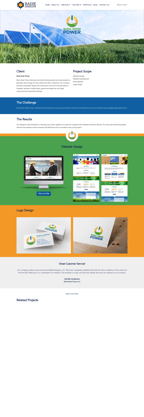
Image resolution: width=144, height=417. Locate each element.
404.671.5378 (122, 5)
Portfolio (87, 5)
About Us (55, 5)
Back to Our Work (72, 294)
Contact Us (104, 5)
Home (47, 5)
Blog (95, 5)
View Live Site (43, 193)
